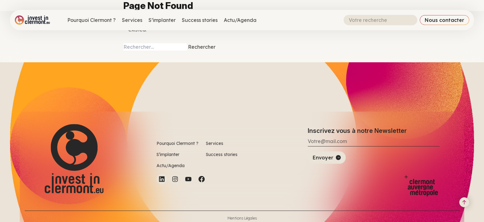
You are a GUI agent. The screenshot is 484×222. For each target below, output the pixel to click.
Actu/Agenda (240, 20)
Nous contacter (444, 20)
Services (132, 20)
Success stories (200, 20)
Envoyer (323, 157)
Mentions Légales (242, 218)
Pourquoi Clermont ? (91, 20)
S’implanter (162, 20)
